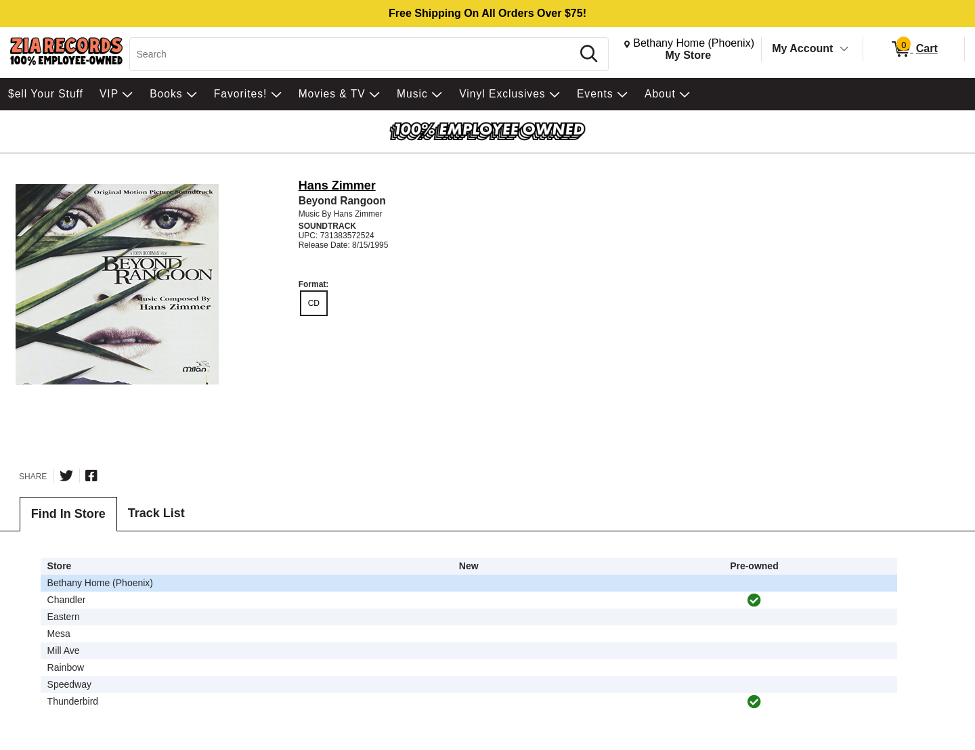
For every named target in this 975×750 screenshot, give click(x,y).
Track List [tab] (156, 513)
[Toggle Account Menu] (844, 49)
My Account (802, 48)
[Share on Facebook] (91, 476)
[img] (754, 600)
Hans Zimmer (337, 185)
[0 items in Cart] (913, 49)
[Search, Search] (353, 54)
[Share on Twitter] (66, 476)
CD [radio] (314, 303)
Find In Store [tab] (68, 514)
